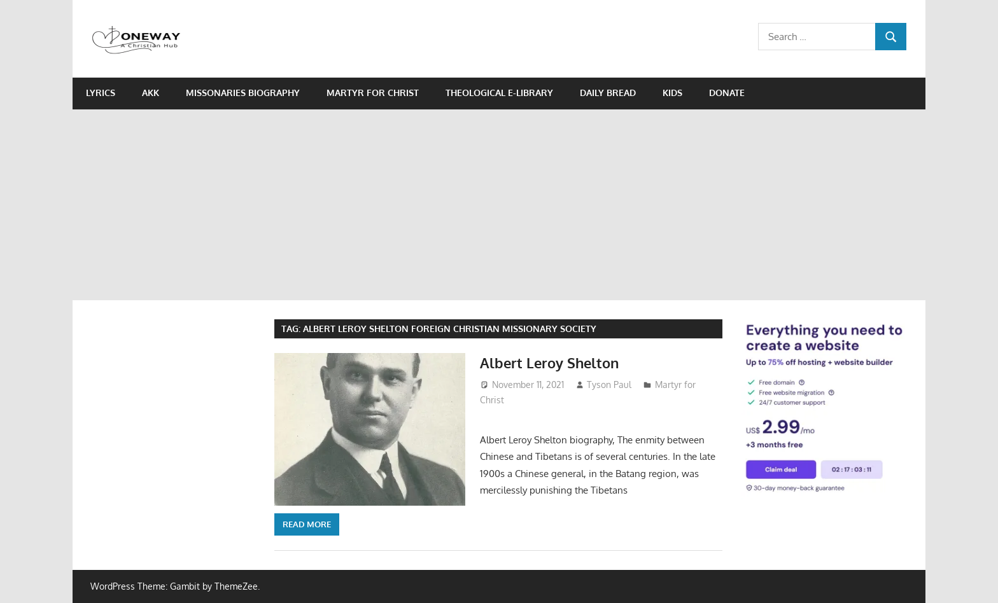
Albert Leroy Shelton (549, 362)
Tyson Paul (609, 384)
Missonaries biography (243, 92)
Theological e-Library (499, 92)
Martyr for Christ (373, 92)
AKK (150, 92)
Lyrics (100, 92)
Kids (672, 92)
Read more (307, 524)
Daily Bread (608, 92)
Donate (727, 92)
